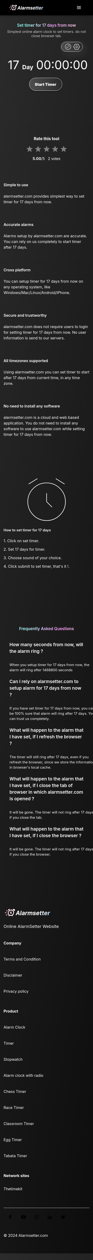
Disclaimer (13, 975)
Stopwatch (13, 1059)
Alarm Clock (14, 1027)
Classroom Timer (19, 1123)
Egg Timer (13, 1139)
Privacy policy (16, 991)
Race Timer (14, 1107)
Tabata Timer (15, 1155)
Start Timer (45, 84)
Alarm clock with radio (23, 1075)
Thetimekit (13, 1188)
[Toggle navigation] (79, 7)
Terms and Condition (22, 959)
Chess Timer (15, 1091)
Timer (9, 1043)
